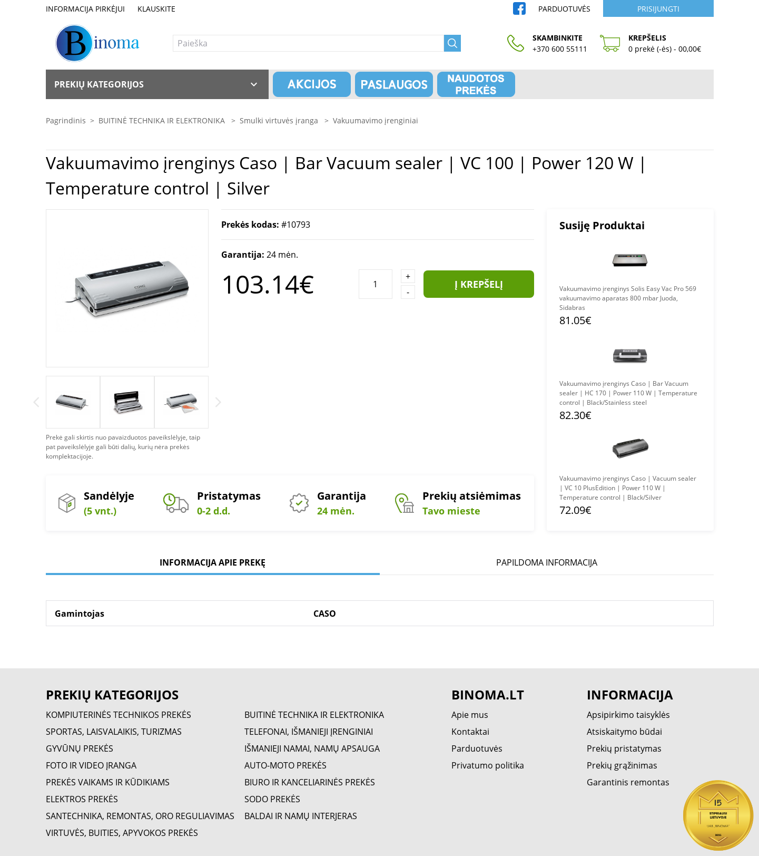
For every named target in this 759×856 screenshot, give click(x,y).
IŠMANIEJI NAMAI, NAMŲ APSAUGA (312, 748)
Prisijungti (658, 9)
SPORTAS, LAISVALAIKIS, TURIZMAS (114, 731)
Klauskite (156, 9)
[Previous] (36, 402)
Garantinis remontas (628, 782)
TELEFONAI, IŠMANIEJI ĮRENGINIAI (308, 731)
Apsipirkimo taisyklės (628, 715)
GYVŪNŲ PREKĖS (79, 748)
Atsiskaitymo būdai (624, 731)
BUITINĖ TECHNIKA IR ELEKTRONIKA (162, 120)
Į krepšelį (479, 284)
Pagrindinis (66, 120)
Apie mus (469, 715)
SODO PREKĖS (272, 799)
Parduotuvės (564, 9)
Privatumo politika (487, 765)
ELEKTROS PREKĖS (82, 799)
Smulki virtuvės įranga (280, 120)
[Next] (218, 402)
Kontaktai (470, 731)
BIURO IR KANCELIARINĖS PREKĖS (309, 782)
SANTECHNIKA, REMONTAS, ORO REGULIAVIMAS (140, 816)
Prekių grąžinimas (622, 765)
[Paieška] (308, 43)
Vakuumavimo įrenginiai (375, 120)
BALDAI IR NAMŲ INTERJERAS (300, 816)
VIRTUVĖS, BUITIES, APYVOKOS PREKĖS (122, 833)
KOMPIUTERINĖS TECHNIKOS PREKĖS (118, 715)
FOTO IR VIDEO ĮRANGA (91, 765)
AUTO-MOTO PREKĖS (285, 765)
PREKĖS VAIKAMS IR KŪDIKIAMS (108, 782)
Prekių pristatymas (624, 748)
